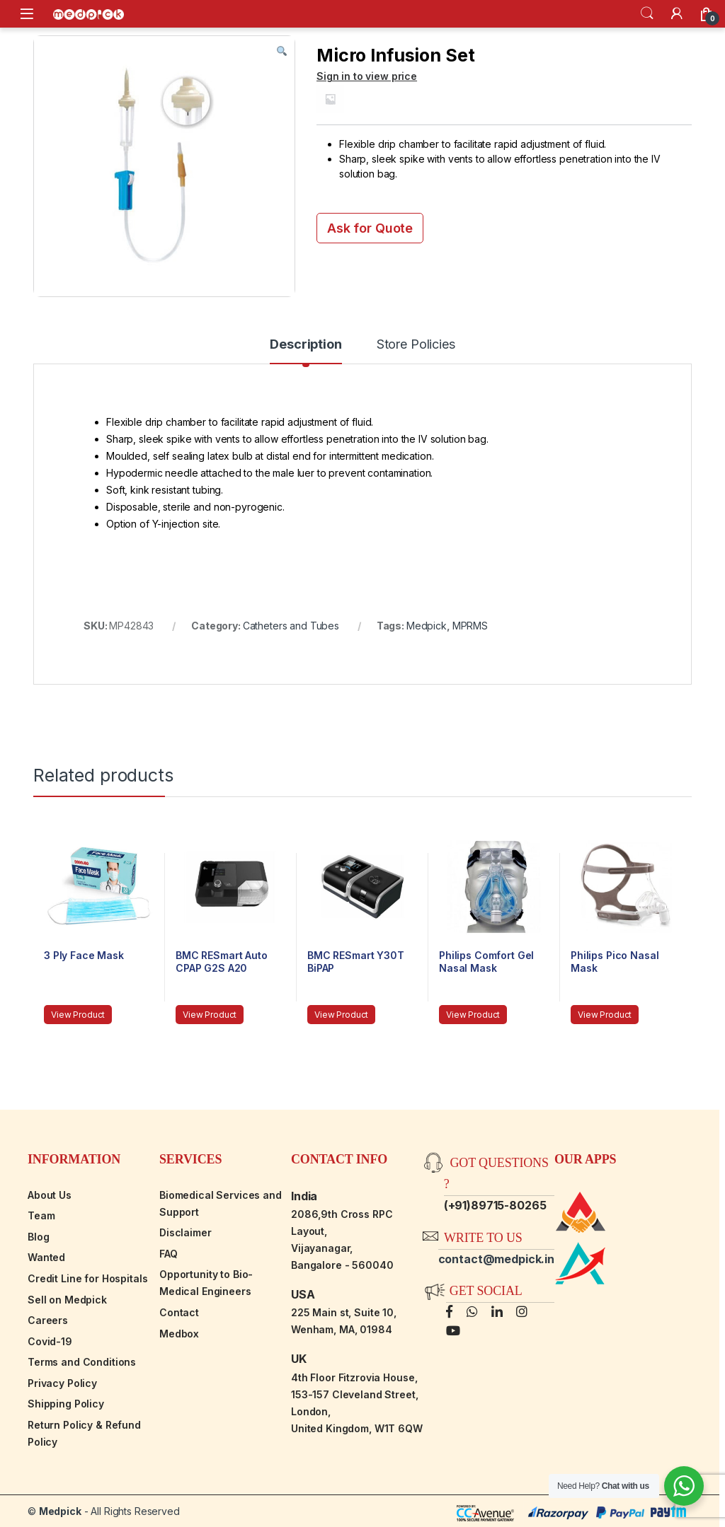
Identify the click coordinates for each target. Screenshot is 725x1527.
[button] (281, 51)
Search (647, 13)
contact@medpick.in (496, 1259)
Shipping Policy (66, 1404)
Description (305, 345)
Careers (48, 1320)
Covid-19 (50, 1341)
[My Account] (677, 13)
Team (41, 1215)
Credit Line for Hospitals (88, 1278)
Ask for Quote (370, 228)
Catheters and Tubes (291, 626)
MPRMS (470, 626)
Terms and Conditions (82, 1362)
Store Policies (416, 345)
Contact (179, 1312)
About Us (50, 1195)
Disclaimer (185, 1232)
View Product (78, 1014)
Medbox (179, 1334)
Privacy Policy (62, 1383)
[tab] (305, 351)
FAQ (168, 1254)
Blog (38, 1237)
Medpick (426, 626)
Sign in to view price (366, 76)
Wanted (46, 1257)
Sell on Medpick (67, 1300)
